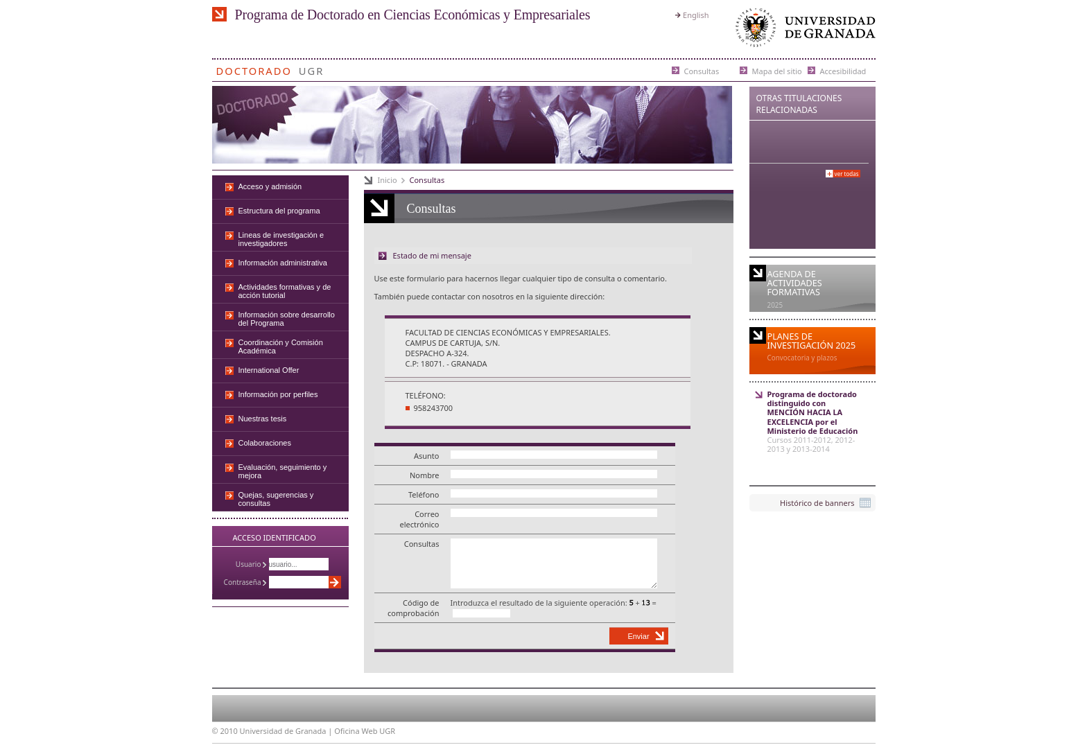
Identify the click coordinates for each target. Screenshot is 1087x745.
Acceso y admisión (270, 186)
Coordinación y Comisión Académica (280, 346)
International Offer (268, 370)
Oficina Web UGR (364, 731)
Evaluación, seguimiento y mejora (282, 471)
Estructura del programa (279, 211)
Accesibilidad (843, 70)
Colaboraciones (264, 443)
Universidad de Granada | (287, 731)
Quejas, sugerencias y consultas (276, 499)
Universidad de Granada (802, 31)
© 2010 (225, 731)
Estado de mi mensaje (432, 255)
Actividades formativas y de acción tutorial (284, 291)
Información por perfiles (278, 394)
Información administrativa (282, 262)
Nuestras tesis (262, 418)
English (695, 15)
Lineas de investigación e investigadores (281, 239)
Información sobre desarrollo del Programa (286, 318)
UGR (311, 68)
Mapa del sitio (777, 70)
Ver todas (847, 173)
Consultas (702, 70)
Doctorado (254, 68)
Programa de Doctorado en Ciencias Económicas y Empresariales (413, 14)
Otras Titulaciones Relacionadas (799, 104)
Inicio (387, 180)
